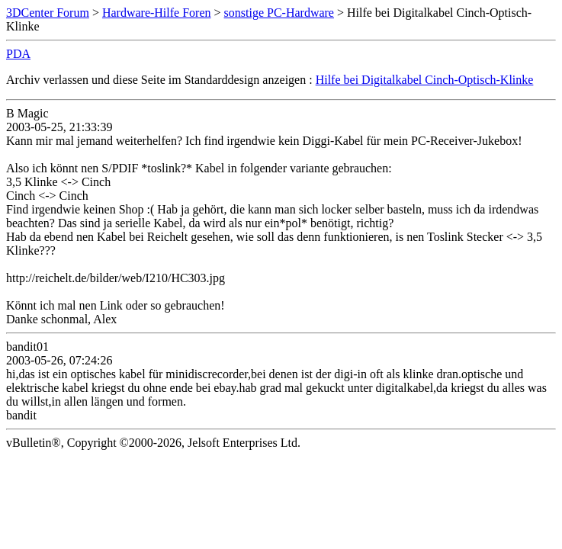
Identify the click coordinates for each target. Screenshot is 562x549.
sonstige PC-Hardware (279, 12)
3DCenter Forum (47, 12)
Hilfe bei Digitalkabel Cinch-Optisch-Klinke (425, 79)
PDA (18, 53)
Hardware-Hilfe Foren (156, 12)
